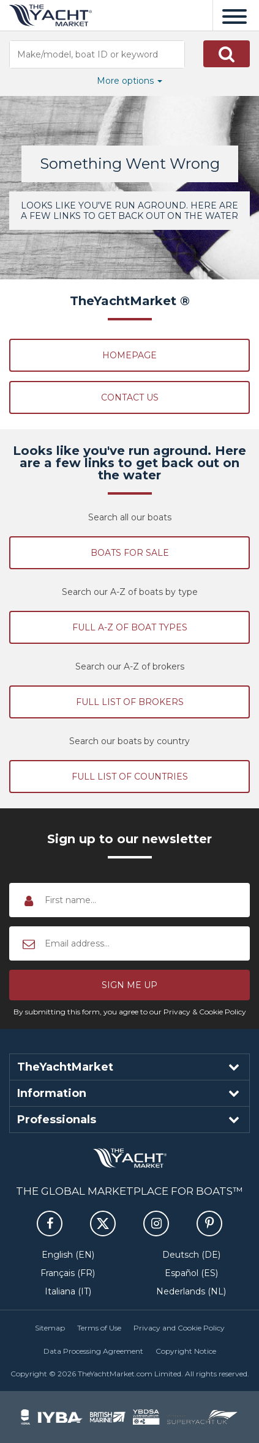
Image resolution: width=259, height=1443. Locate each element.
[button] (226, 53)
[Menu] (234, 15)
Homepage (129, 355)
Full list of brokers (130, 701)
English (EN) (68, 1254)
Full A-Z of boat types (129, 627)
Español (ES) (191, 1273)
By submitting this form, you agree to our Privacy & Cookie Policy (129, 1011)
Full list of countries (130, 776)
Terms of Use (99, 1327)
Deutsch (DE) (191, 1254)
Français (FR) (67, 1273)
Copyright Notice (186, 1351)
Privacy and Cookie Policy (179, 1327)
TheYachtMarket (50, 15)
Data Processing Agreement (93, 1351)
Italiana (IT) (68, 1291)
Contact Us (130, 397)
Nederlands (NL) (191, 1291)
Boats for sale (130, 552)
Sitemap (50, 1327)
